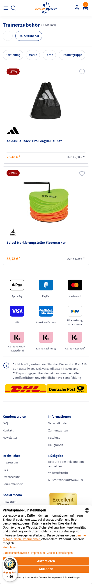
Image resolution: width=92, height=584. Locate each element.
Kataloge (54, 438)
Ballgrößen (55, 445)
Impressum (10, 462)
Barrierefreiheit (13, 484)
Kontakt (8, 430)
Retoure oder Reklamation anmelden (66, 464)
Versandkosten (58, 423)
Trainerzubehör (28, 36)
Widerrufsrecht (58, 473)
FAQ (5, 423)
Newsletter (10, 438)
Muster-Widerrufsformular (65, 480)
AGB (5, 470)
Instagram (9, 502)
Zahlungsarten (58, 430)
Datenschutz (11, 477)
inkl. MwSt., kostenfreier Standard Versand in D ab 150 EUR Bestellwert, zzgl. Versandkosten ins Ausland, (50, 366)
